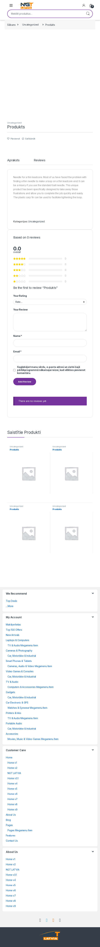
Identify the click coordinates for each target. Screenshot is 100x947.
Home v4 (12, 783)
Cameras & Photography (19, 650)
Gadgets (10, 692)
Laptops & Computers (17, 640)
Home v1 (12, 762)
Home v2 (12, 767)
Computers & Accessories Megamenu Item (31, 687)
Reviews (39, 160)
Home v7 (12, 799)
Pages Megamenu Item (20, 830)
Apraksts (13, 160)
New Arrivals (12, 635)
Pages (9, 825)
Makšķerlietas (13, 624)
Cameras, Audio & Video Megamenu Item (30, 666)
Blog (8, 819)
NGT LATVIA (14, 773)
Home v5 (12, 788)
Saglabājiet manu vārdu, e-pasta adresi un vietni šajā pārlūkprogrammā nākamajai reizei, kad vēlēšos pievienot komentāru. (51, 370)
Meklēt (87, 14)
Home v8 (12, 804)
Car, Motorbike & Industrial (22, 655)
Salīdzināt (30, 138)
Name (17, 335)
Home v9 (12, 809)
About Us (11, 814)
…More (9, 606)
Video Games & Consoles (20, 671)
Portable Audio (14, 723)
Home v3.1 (13, 778)
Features (10, 835)
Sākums (11, 24)
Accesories (12, 733)
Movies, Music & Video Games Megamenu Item (33, 739)
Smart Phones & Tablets (19, 661)
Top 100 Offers (14, 629)
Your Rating (20, 295)
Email (17, 351)
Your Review (20, 309)
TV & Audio (12, 681)
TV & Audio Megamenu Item (23, 645)
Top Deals (11, 600)
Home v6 (12, 793)
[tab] (13, 162)
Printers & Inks (13, 713)
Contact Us (12, 840)
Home (9, 757)
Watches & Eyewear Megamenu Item (27, 707)
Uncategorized (30, 24)
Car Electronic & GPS (17, 702)
